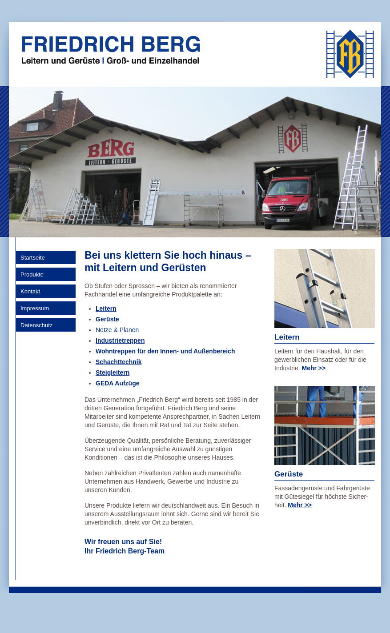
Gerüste (107, 319)
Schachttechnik (118, 361)
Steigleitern (112, 372)
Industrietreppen (120, 340)
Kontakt (30, 291)
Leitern (106, 308)
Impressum (34, 308)
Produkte (32, 274)
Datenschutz (36, 325)
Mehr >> (314, 368)
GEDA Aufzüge (118, 383)
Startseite (32, 257)
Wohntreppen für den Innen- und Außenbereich (165, 351)
